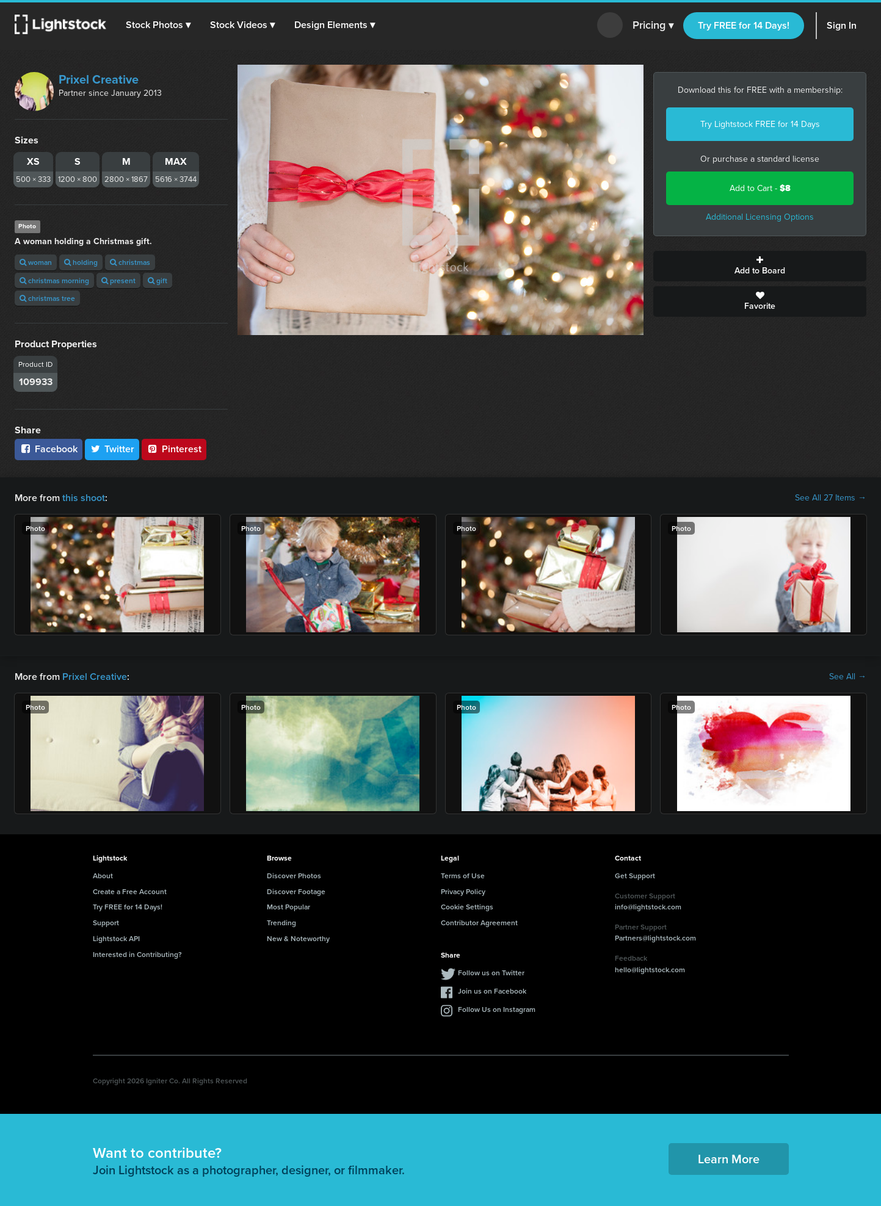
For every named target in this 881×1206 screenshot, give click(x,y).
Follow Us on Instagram (496, 1009)
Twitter (112, 449)
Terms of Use (463, 875)
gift (157, 280)
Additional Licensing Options (760, 217)
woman (36, 262)
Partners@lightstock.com (655, 938)
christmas (130, 262)
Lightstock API (116, 938)
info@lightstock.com (648, 906)
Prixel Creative (99, 79)
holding (81, 262)
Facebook (49, 449)
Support (106, 922)
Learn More (729, 1159)
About (103, 875)
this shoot (83, 498)
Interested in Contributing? (137, 954)
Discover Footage (296, 891)
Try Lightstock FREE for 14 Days (760, 124)
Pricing (653, 25)
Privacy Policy (463, 891)
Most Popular (288, 906)
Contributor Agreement (479, 922)
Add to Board (760, 266)
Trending (281, 922)
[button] (158, 25)
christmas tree (47, 298)
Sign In (842, 25)
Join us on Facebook (492, 991)
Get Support (635, 875)
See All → (847, 677)
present (118, 280)
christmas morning (54, 280)
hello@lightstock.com (650, 969)
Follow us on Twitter (491, 972)
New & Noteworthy (298, 938)
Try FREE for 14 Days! (743, 25)
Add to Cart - (760, 188)
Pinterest (174, 449)
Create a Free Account (130, 891)
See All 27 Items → (830, 498)
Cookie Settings (467, 906)
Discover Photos (294, 875)
